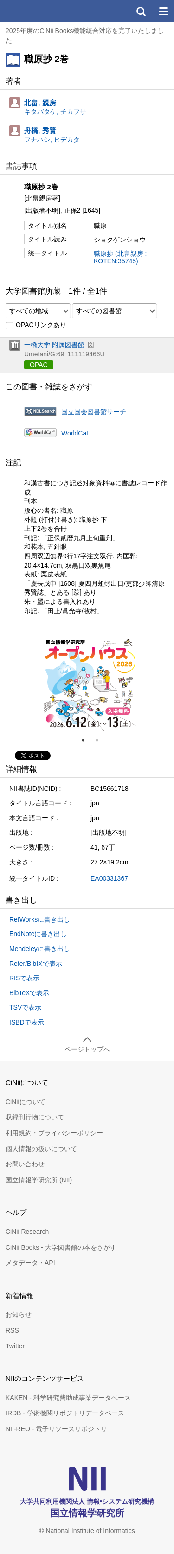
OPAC (39, 364)
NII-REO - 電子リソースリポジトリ (56, 1429)
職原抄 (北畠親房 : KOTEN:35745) (120, 257)
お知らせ (19, 1314)
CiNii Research (27, 1231)
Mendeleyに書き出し (39, 948)
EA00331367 (109, 878)
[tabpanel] (90, 684)
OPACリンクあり (36, 325)
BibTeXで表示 (29, 993)
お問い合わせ (25, 1164)
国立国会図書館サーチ (93, 411)
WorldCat (74, 433)
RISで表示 (24, 978)
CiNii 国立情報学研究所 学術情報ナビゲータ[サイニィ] (41, 11)
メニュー (162, 11)
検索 (140, 11)
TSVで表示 (25, 1007)
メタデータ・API (30, 1262)
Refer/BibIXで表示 (35, 963)
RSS (12, 1330)
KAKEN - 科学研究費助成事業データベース (68, 1397)
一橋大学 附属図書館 (54, 344)
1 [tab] (86, 740)
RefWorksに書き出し (39, 919)
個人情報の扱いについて (41, 1148)
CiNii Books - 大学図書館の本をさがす (61, 1247)
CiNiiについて (25, 1101)
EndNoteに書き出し (38, 934)
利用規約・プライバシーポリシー (54, 1133)
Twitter (15, 1346)
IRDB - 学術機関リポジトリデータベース (65, 1413)
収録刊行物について (35, 1117)
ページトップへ (87, 1049)
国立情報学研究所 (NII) (39, 1180)
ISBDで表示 (26, 1022)
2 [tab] (100, 740)
